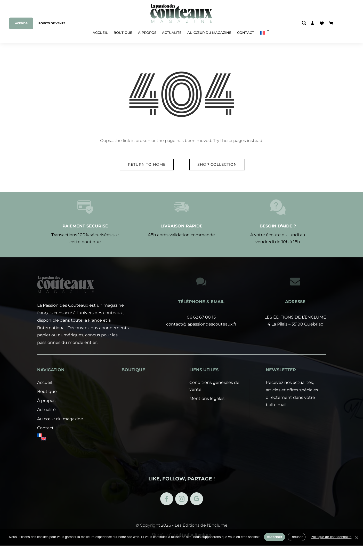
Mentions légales (206, 435)
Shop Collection (217, 164)
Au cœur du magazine (209, 33)
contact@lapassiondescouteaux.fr (201, 324)
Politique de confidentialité (331, 537)
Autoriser (274, 537)
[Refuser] (356, 537)
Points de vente (51, 23)
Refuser (297, 537)
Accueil (100, 33)
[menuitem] (265, 31)
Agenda (21, 23)
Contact (245, 33)
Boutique (123, 33)
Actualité (172, 33)
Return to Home (147, 164)
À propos (147, 33)
